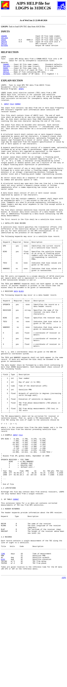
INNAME (4, 36)
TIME (3, 652)
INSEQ (3, 41)
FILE (12, 114)
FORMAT (18, 114)
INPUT (6, 114)
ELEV (3, 659)
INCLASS (4, 38)
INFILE (4, 45)
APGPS (21, 96)
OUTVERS (4, 48)
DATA (16, 339)
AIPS (64, 680)
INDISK (4, 43)
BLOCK (21, 339)
